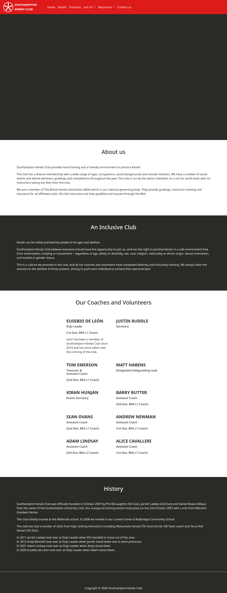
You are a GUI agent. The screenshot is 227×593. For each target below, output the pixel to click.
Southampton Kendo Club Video (113, 77)
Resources (105, 7)
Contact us (124, 7)
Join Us (89, 7)
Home (51, 7)
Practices (75, 7)
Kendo (62, 7)
